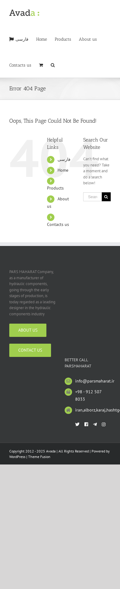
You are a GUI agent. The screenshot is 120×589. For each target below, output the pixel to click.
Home (63, 170)
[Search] (53, 65)
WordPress (17, 456)
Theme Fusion (39, 456)
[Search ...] (92, 196)
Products (55, 188)
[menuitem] (18, 39)
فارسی (64, 159)
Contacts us (58, 224)
